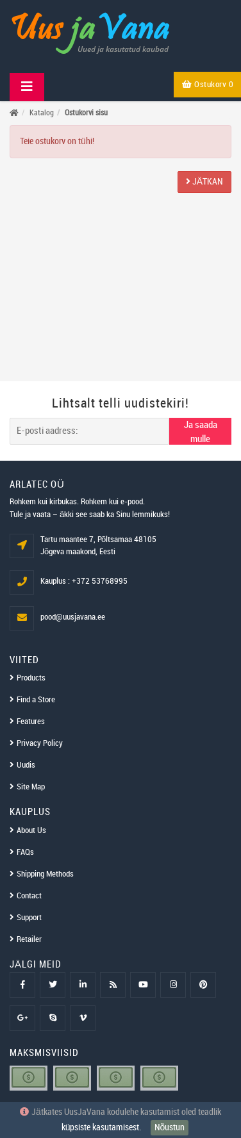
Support (29, 917)
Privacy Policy (40, 743)
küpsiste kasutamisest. (102, 1127)
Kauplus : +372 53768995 (84, 581)
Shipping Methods (45, 874)
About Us (31, 830)
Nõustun (169, 1127)
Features (31, 721)
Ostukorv (207, 84)
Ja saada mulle (200, 432)
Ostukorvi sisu (86, 113)
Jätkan (204, 181)
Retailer (29, 939)
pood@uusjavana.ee (72, 617)
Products (31, 677)
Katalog (41, 113)
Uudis (26, 765)
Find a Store (36, 699)
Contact (29, 895)
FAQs (25, 852)
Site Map (31, 786)
